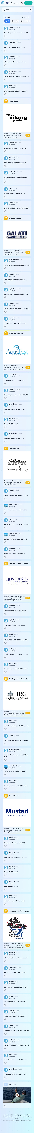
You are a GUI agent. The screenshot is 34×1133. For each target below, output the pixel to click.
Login (28, 3)
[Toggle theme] (22, 3)
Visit (28, 135)
